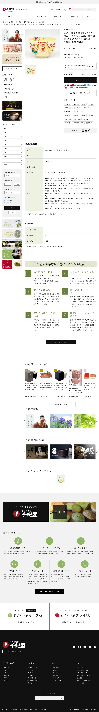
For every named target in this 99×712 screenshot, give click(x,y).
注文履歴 (79, 678)
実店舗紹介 (31, 673)
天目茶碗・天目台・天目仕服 (83, 123)
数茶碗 (86, 119)
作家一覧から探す (12, 69)
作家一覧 (86, 108)
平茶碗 (76, 115)
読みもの (30, 683)
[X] (74, 647)
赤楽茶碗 (78, 119)
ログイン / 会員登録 (83, 670)
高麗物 (91, 104)
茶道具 (11, 22)
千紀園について (32, 668)
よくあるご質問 (57, 680)
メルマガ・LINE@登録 (84, 680)
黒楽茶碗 (68, 119)
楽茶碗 (91, 115)
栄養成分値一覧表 (33, 680)
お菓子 (6, 670)
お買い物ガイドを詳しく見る (49, 591)
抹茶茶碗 (18, 22)
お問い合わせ (81, 668)
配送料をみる (90, 66)
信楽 (67, 108)
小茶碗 (68, 123)
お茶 (5, 673)
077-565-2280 (29, 615)
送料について (56, 670)
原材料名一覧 (32, 678)
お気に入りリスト (82, 673)
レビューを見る (91, 48)
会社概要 (30, 670)
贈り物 (6, 678)
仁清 (78, 108)
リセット (12, 212)
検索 (12, 208)
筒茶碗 (83, 115)
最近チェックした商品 (83, 675)
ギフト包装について (58, 678)
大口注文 (30, 675)
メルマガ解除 (81, 683)
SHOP (4, 22)
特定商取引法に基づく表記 (90, 709)
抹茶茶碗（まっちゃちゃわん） (34, 22)
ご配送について (57, 673)
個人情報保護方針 (75, 709)
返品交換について (58, 675)
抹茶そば (6, 675)
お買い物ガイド (57, 668)
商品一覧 (6, 668)
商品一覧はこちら (61, 404)
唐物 (84, 104)
